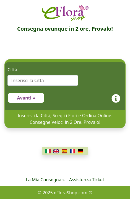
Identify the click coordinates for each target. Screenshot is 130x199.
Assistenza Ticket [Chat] (86, 180)
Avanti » (26, 98)
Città (12, 70)
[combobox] (64, 80)
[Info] (117, 97)
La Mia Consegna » (45, 180)
